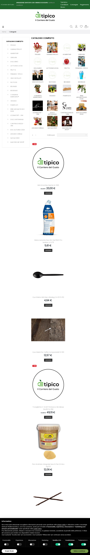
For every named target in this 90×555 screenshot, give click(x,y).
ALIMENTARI (14, 53)
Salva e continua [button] (79, 551)
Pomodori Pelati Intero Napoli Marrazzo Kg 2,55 (74, 374)
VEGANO (13, 101)
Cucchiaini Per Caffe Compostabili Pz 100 (74, 227)
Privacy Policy (50, 494)
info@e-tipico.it (7, 500)
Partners (27, 484)
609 (78, 440)
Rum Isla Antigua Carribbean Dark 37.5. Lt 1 (45, 374)
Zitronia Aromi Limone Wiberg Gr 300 (74, 325)
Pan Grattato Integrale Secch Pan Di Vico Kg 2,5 (74, 276)
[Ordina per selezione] (72, 135)
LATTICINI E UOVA (16, 66)
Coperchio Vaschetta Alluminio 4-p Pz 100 (45, 423)
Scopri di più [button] (9, 551)
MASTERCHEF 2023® (17, 142)
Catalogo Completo (14, 41)
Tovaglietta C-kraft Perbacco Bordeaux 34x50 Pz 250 (45, 276)
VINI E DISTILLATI (15, 78)
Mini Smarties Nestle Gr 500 (45, 177)
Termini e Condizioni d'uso (55, 508)
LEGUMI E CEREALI (16, 134)
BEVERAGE (14, 90)
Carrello (26, 477)
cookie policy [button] (37, 528)
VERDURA (13, 57)
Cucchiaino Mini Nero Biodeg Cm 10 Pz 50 (44, 227)
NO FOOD (13, 82)
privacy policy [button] (61, 524)
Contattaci (50, 477)
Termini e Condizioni (64, 3)
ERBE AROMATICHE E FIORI (17, 110)
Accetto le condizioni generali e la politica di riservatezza (23, 459)
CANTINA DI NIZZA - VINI (17, 124)
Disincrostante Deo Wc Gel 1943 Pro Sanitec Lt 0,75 (74, 178)
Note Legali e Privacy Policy (55, 487)
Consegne (74, 5)
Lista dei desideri (29, 480)
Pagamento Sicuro (52, 484)
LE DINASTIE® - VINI (16, 115)
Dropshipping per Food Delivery (53, 503)
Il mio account (29, 473)
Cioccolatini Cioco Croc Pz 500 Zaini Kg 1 (74, 423)
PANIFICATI (14, 105)
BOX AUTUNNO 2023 (17, 130)
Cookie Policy (50, 498)
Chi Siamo (49, 473)
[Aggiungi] (45, 185)
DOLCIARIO (14, 62)
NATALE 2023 (14, 138)
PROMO (13, 45)
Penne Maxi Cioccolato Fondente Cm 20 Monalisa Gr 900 (45, 325)
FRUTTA (13, 70)
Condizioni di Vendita (53, 491)
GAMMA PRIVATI (16, 49)
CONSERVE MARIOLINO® (14, 96)
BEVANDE (13, 86)
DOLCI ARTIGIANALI (17, 119)
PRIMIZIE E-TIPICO (16, 74)
